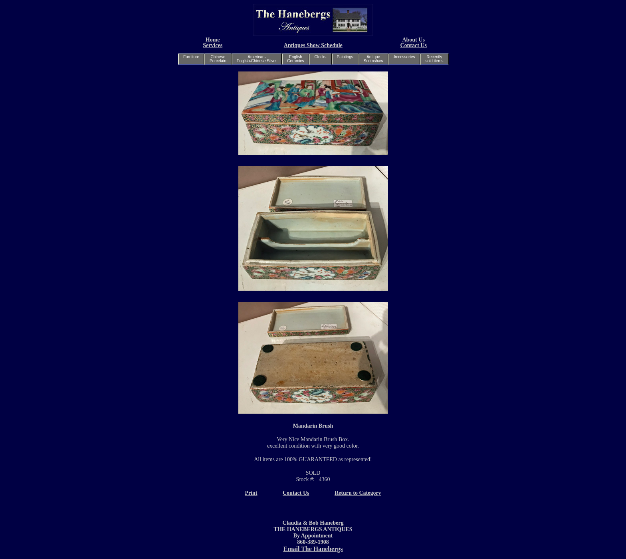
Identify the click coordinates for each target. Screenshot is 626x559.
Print (251, 493)
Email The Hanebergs (313, 548)
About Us (413, 40)
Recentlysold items (435, 59)
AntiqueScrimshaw (373, 59)
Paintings (345, 57)
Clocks (321, 57)
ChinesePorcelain (218, 59)
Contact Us (413, 45)
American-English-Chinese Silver (257, 59)
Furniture (191, 57)
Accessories (404, 57)
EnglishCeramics (295, 59)
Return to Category (358, 493)
